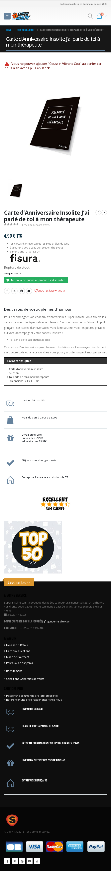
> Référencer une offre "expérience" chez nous (33, 699)
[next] (104, 212)
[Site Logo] (23, 16)
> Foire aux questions (17, 651)
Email (29, 291)
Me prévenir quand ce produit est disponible (38, 280)
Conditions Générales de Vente (25, 679)
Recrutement (14, 671)
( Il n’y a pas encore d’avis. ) (36, 225)
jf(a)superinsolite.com (57, 621)
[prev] (98, 212)
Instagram (37, 861)
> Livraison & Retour (16, 645)
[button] (7, 16)
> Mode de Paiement (16, 657)
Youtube (30, 861)
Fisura (17, 273)
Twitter (14, 291)
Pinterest (22, 291)
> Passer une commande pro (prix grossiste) (30, 695)
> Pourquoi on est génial (19, 663)
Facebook (7, 291)
